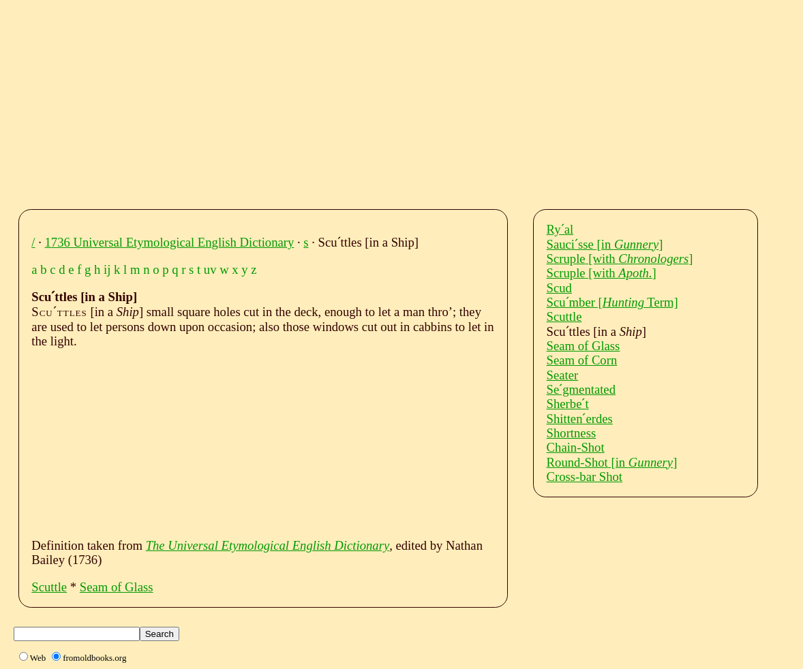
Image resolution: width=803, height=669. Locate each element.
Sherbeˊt (568, 403)
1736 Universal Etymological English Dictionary (169, 242)
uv (210, 269)
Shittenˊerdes (580, 418)
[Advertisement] (414, 100)
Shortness (571, 433)
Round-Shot (612, 462)
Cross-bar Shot (584, 476)
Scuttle (49, 587)
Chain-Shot (576, 447)
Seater (563, 375)
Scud (559, 288)
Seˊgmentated (581, 389)
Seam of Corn (582, 360)
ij (107, 269)
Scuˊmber (612, 302)
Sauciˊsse (605, 244)
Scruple (620, 258)
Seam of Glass (116, 587)
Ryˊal (560, 229)
